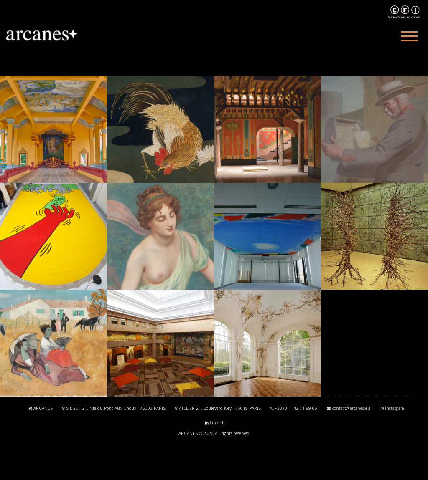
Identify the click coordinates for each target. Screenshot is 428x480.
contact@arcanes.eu (351, 408)
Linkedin (218, 423)
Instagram (394, 408)
